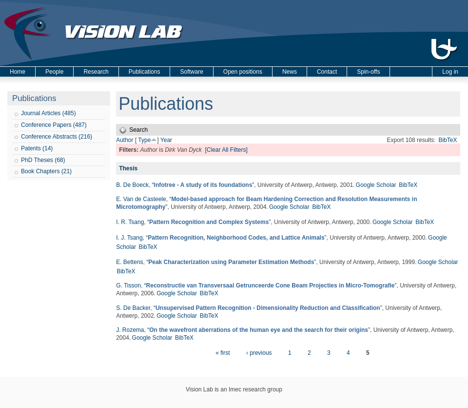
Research (95, 71)
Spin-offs (368, 71)
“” (203, 185)
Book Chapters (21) (46, 171)
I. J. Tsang (129, 237)
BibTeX (447, 140)
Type (144, 140)
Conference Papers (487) (54, 125)
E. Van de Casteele (141, 199)
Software (191, 71)
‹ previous (259, 352)
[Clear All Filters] (226, 149)
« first (222, 352)
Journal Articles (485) (48, 113)
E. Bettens (129, 262)
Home (17, 71)
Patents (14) (37, 148)
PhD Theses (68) (43, 160)
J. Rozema (130, 329)
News (289, 71)
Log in (450, 71)
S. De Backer (133, 308)
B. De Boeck (132, 185)
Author (124, 140)
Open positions (242, 71)
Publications (144, 71)
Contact (327, 71)
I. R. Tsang (130, 222)
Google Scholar (376, 185)
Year (166, 140)
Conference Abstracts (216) (56, 136)
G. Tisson (128, 285)
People (54, 71)
